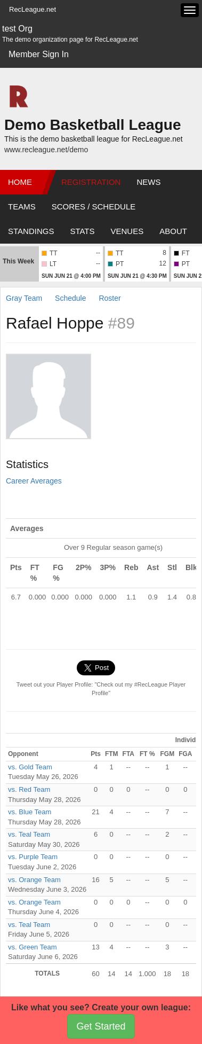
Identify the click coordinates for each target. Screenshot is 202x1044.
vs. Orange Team (34, 880)
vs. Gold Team (30, 767)
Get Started (100, 1026)
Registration (90, 181)
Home (20, 181)
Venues (127, 231)
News (148, 181)
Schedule (70, 298)
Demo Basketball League (92, 124)
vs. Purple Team (33, 857)
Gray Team (24, 298)
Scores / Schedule (94, 206)
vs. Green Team (32, 947)
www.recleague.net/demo (46, 149)
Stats (82, 231)
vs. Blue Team (29, 812)
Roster (109, 298)
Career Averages (34, 481)
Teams (22, 206)
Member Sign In (39, 54)
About (173, 231)
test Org (17, 28)
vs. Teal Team (29, 834)
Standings (31, 231)
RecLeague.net (32, 9)
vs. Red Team (29, 789)
